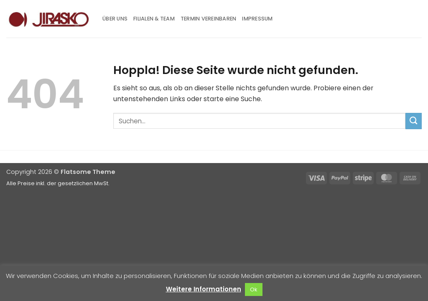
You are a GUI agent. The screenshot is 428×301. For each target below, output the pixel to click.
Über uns (114, 18)
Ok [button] (253, 289)
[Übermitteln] (413, 121)
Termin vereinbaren (209, 18)
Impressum (257, 18)
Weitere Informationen (203, 289)
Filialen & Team (154, 18)
